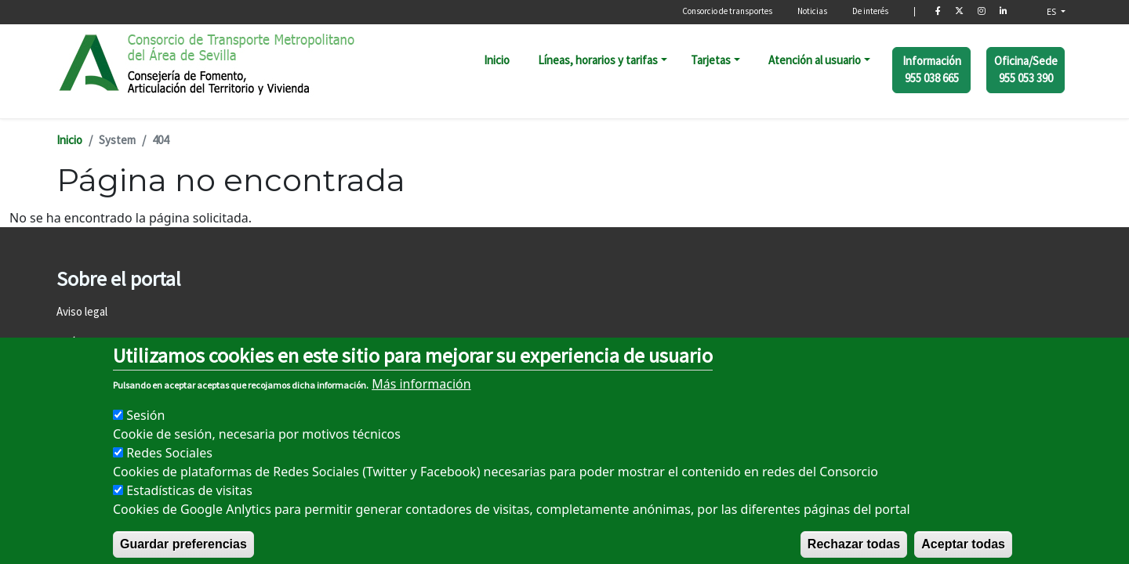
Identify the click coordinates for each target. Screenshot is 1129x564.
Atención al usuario (814, 59)
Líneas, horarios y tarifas (598, 59)
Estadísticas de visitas (189, 508)
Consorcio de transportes (727, 10)
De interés (870, 10)
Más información (421, 401)
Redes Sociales (169, 470)
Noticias (812, 10)
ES (1052, 11)
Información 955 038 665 (931, 69)
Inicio (497, 59)
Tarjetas (711, 59)
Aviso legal (81, 311)
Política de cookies (101, 341)
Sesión (145, 433)
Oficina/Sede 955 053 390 (1026, 69)
